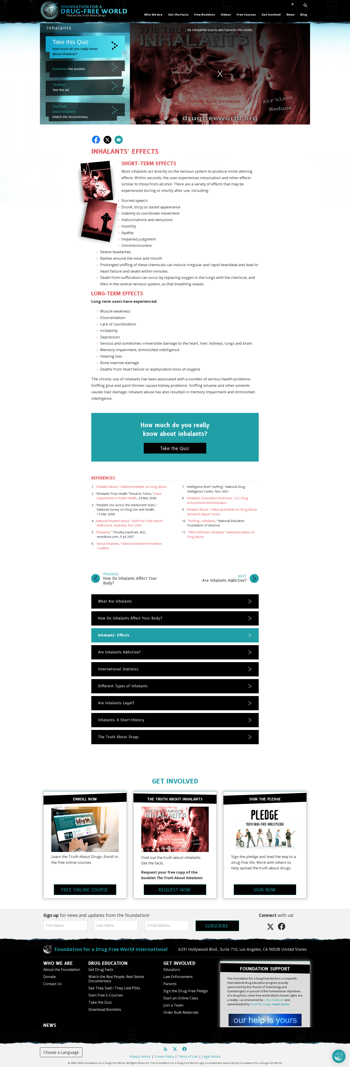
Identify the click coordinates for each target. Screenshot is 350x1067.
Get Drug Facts (100, 969)
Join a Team (173, 1005)
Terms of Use (188, 1056)
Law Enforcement (178, 976)
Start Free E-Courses (105, 994)
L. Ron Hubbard (274, 999)
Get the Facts (178, 14)
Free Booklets (204, 14)
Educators (171, 969)
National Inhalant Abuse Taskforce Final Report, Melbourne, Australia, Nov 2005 (129, 523)
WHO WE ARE (58, 963)
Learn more (280, 1004)
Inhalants (103, 532)
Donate (49, 976)
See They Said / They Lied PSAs (114, 987)
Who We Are (153, 14)
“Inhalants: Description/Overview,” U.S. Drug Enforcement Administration (217, 500)
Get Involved (271, 14)
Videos (226, 14)
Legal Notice (211, 1056)
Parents (170, 983)
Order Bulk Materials (180, 1012)
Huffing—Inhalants (202, 521)
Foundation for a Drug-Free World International (111, 949)
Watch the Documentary (116, 978)
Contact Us (52, 983)
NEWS (49, 1025)
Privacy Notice (139, 1056)
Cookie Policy (164, 1056)
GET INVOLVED (175, 781)
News (290, 14)
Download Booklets (104, 1009)
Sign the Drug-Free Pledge (185, 990)
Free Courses (246, 14)
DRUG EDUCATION (108, 963)
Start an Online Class (180, 997)
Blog (303, 14)
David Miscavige (260, 1004)
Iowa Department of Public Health (129, 495)
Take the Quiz (100, 1002)
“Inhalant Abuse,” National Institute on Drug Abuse (131, 487)
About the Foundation (61, 969)
